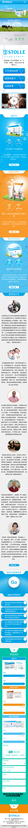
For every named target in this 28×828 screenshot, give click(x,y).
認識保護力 (10, 78)
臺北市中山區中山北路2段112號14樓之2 (15, 821)
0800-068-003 (18, 823)
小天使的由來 (11, 71)
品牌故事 (9, 86)
